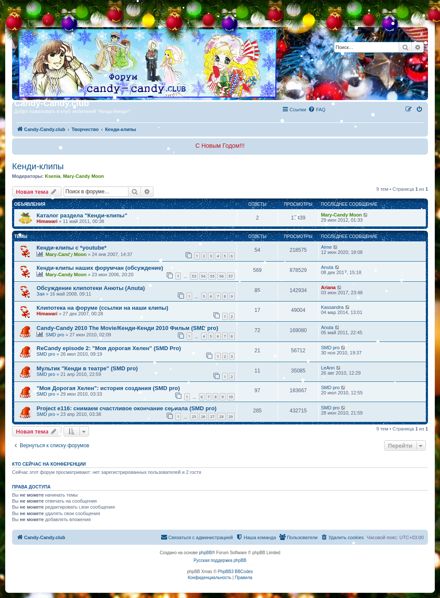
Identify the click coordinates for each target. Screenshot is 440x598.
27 (212, 416)
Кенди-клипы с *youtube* (72, 247)
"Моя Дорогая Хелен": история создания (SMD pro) (108, 388)
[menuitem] (316, 109)
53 (194, 276)
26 (203, 416)
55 (212, 276)
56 (221, 276)
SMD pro (55, 334)
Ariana (328, 287)
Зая (41, 293)
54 (203, 276)
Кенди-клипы (38, 166)
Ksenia (52, 176)
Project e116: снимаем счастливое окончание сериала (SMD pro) (127, 408)
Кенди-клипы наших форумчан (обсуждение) (100, 268)
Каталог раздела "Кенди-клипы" (82, 215)
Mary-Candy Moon (83, 176)
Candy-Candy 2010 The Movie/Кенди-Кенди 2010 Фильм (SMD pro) (127, 328)
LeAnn (328, 367)
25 (194, 416)
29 (231, 416)
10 (231, 397)
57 (231, 276)
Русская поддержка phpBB (219, 560)
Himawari (47, 221)
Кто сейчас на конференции (49, 464)
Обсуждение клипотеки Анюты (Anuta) (91, 288)
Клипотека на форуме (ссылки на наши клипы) (102, 308)
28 (221, 416)
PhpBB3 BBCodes (235, 571)
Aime (326, 247)
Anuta (327, 267)
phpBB (205, 552)
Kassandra (332, 307)
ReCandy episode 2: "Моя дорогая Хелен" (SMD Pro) (109, 348)
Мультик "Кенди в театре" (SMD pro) (87, 368)
